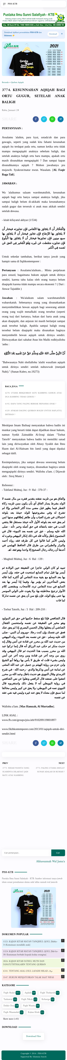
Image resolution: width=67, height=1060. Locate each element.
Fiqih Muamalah (14, 1012)
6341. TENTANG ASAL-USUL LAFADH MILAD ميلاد (27, 971)
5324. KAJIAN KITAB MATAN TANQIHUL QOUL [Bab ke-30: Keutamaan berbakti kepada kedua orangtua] (30, 953)
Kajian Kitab (36, 1012)
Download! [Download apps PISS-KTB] (53, 34)
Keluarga (48, 999)
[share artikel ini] (36, 119)
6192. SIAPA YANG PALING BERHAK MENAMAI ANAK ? (30, 404)
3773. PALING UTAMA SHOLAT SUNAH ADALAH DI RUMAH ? (50, 770)
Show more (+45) (11, 1019)
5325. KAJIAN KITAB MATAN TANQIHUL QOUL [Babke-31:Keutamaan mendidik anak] (30, 943)
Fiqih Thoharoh (50, 993)
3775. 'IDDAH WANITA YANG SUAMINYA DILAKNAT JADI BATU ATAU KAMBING (15, 771)
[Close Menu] (62, 34)
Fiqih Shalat (12, 993)
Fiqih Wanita (31, 1006)
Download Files (33, 1036)
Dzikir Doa (11, 1006)
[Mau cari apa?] (26, 852)
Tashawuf (10, 999)
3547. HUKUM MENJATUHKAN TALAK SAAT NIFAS (28, 978)
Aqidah (30, 993)
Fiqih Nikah (29, 999)
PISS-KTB (7, 872)
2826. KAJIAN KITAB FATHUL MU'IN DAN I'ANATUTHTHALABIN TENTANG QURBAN (24, 963)
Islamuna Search (39, 1057)
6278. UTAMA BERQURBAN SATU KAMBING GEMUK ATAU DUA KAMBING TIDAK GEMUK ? (33, 395)
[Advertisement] (33, 815)
